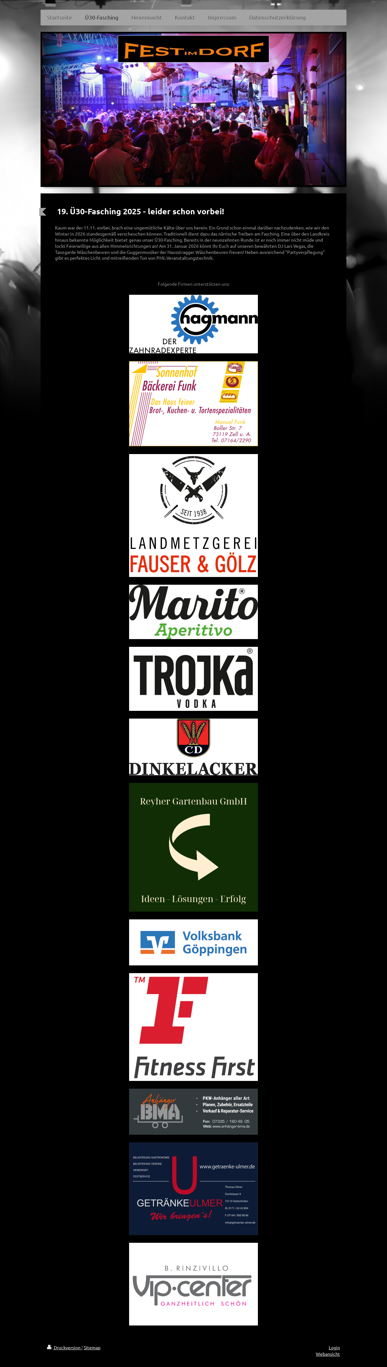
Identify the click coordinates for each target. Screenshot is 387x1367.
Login (334, 1347)
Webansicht (328, 1354)
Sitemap (92, 1347)
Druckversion (64, 1347)
